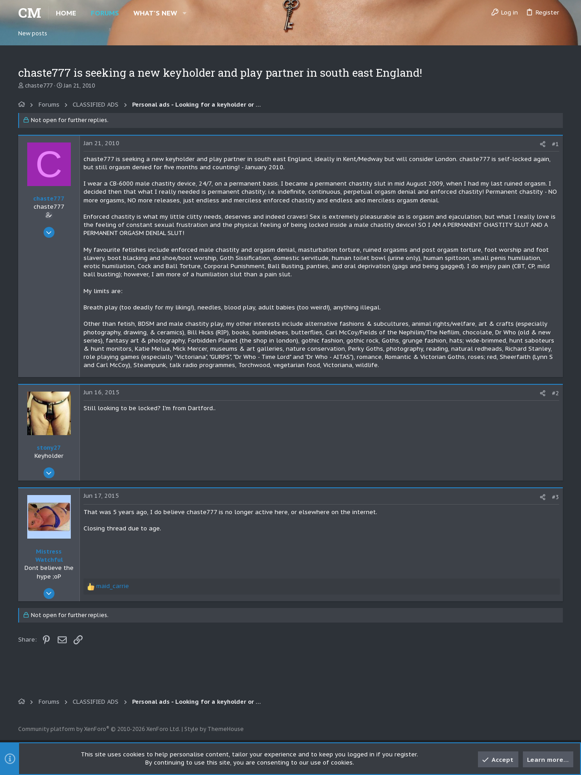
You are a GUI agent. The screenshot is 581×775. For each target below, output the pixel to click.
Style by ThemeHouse (214, 729)
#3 (555, 497)
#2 (555, 393)
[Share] (543, 144)
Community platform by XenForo (99, 729)
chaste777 (39, 85)
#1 (555, 144)
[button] (184, 13)
